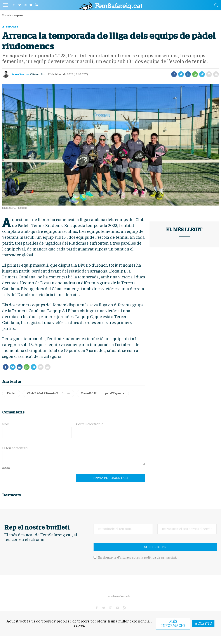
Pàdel (11, 393)
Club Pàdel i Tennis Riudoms (48, 393)
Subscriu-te (155, 547)
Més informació (173, 624)
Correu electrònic (89, 424)
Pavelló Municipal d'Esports (102, 393)
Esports (12, 26)
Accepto (203, 624)
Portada (6, 15)
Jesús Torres (20, 74)
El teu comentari (15, 448)
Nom (6, 424)
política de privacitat (160, 557)
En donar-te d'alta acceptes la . (135, 557)
